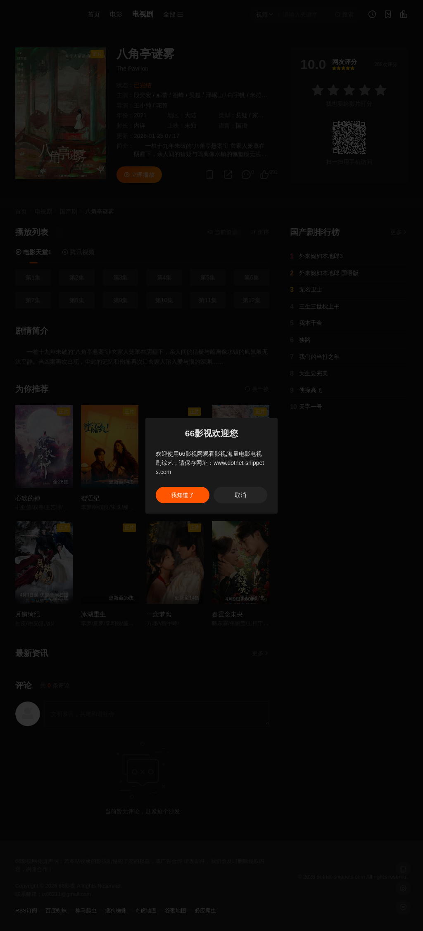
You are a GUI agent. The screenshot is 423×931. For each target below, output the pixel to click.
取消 (240, 495)
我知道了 (182, 495)
